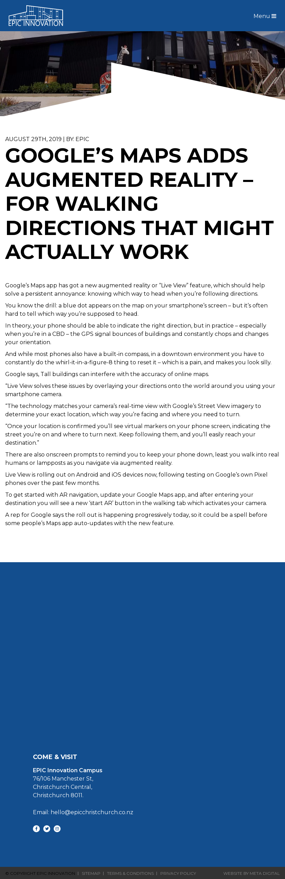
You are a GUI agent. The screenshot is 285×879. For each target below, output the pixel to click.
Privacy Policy (178, 873)
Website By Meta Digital (251, 873)
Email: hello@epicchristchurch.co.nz (83, 812)
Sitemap (91, 873)
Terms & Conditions (130, 873)
